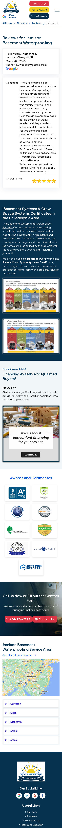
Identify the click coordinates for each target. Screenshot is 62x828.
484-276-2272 (18, 619)
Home (7, 23)
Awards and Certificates (31, 477)
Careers (32, 811)
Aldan (13, 712)
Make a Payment (39, 10)
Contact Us (39, 4)
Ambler (14, 730)
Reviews (37, 23)
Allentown (16, 721)
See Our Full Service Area (19, 654)
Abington (15, 703)
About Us (22, 23)
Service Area (32, 820)
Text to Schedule (39, 16)
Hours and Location (32, 824)
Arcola (14, 739)
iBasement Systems (19, 223)
